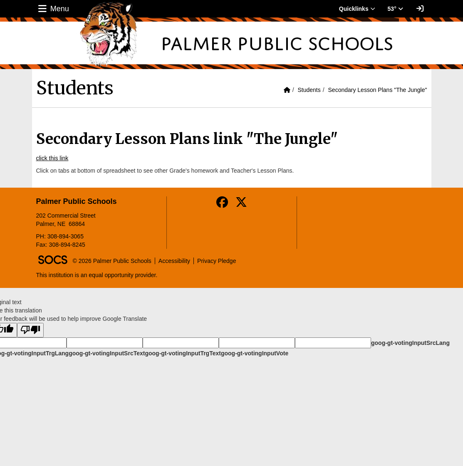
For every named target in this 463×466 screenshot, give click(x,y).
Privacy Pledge (216, 261)
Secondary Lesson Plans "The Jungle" (377, 90)
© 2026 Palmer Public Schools (112, 261)
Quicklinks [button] (357, 8)
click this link (52, 158)
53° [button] (395, 8)
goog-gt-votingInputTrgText (182, 353)
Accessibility (174, 261)
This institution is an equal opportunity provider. (97, 275)
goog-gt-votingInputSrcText (107, 353)
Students (308, 90)
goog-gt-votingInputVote (254, 353)
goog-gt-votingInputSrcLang (410, 343)
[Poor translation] (30, 330)
